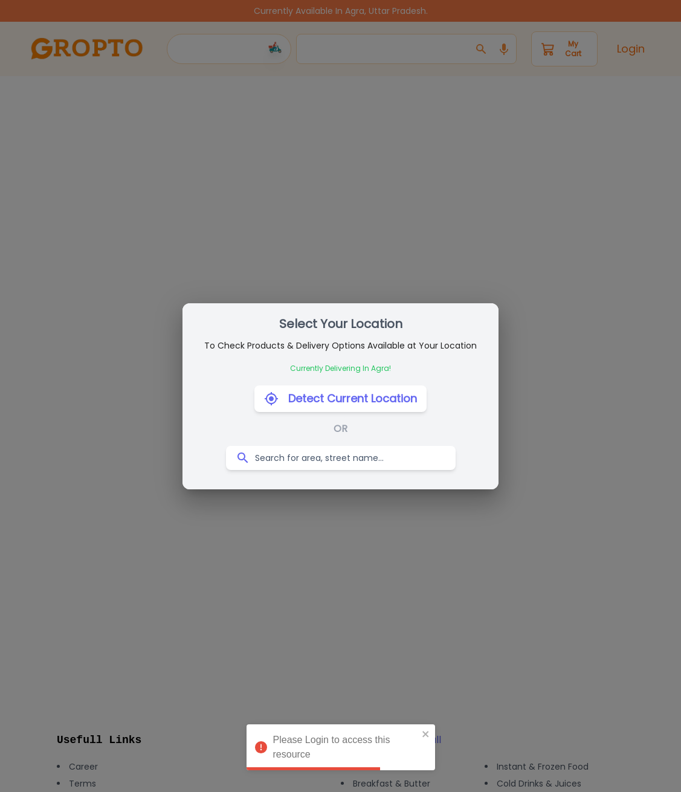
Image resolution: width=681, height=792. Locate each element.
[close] (426, 734)
